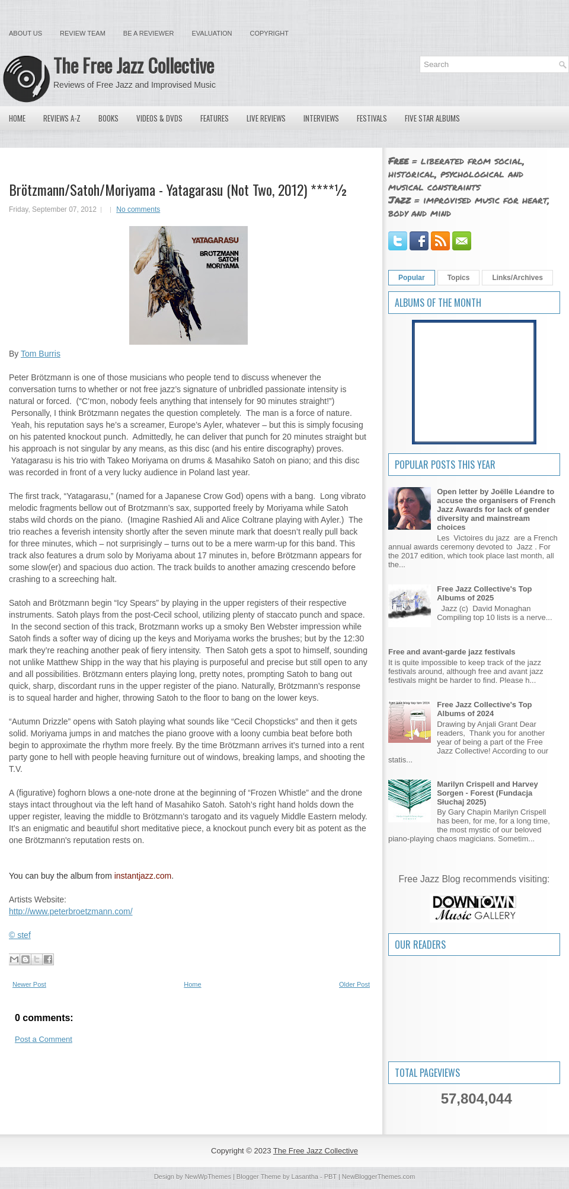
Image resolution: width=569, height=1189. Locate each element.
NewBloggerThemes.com (378, 1176)
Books (108, 118)
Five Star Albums (432, 118)
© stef (20, 935)
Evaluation (211, 33)
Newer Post (29, 984)
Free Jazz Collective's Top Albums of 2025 (484, 593)
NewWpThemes (208, 1176)
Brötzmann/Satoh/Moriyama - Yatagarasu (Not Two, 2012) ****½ (178, 189)
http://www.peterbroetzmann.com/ (71, 911)
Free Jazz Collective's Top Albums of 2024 (484, 709)
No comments (138, 209)
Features (214, 118)
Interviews (321, 118)
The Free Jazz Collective (133, 65)
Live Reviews (266, 118)
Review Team (83, 33)
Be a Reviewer (148, 33)
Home (17, 118)
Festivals (372, 118)
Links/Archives (517, 278)
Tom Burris (40, 353)
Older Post (354, 984)
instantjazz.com (142, 875)
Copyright (269, 33)
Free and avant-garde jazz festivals (452, 651)
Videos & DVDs (159, 118)
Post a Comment (43, 1039)
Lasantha (305, 1176)
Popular (411, 278)
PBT (330, 1176)
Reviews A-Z (62, 118)
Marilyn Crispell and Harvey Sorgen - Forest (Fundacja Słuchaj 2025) (487, 793)
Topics (458, 278)
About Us (25, 33)
